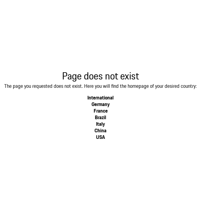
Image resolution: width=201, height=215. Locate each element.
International (100, 97)
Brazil (100, 117)
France (101, 111)
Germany (101, 104)
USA (100, 137)
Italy (100, 124)
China (100, 130)
